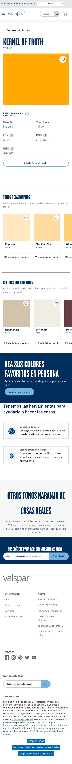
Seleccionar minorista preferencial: (19, 3)
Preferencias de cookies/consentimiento (23, 725)
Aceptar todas (36, 741)
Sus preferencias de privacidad (36, 753)
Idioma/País (11, 696)
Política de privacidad (22, 719)
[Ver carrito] (65, 14)
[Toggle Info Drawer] (46, 114)
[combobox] (47, 13)
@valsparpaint (16, 528)
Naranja (8, 126)
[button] (3, 13)
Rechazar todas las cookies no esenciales (36, 747)
